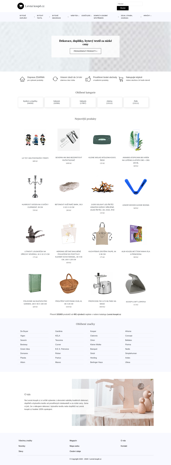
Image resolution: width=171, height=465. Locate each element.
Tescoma (59, 340)
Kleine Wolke (95, 345)
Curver (58, 345)
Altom (22, 362)
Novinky (22, 446)
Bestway (23, 345)
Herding (93, 358)
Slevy (21, 451)
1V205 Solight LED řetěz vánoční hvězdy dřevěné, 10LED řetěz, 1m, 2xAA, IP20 (102, 207)
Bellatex (128, 340)
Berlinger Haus (96, 362)
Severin (23, 340)
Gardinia (58, 331)
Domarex (24, 353)
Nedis (127, 349)
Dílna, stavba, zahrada (127, 17)
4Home (128, 331)
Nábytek (74, 15)
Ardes (127, 358)
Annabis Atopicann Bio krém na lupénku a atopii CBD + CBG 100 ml (136, 160)
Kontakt (124, 446)
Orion (92, 340)
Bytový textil (40, 17)
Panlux (58, 358)
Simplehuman (131, 353)
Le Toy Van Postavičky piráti (35, 158)
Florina (128, 345)
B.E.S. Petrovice (62, 349)
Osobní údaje (75, 451)
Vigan (22, 336)
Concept (128, 336)
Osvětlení (86, 15)
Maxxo (58, 362)
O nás (123, 441)
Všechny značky (25, 441)
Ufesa (127, 362)
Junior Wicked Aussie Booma (135, 205)
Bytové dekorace (56, 17)
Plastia (23, 358)
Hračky (147, 15)
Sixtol (92, 353)
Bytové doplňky (23, 17)
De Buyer (24, 331)
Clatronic (94, 336)
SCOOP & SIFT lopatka (136, 302)
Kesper (93, 331)
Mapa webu (74, 446)
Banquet (93, 349)
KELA (57, 336)
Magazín (73, 441)
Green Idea (25, 349)
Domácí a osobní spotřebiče (100, 17)
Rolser (58, 353)
